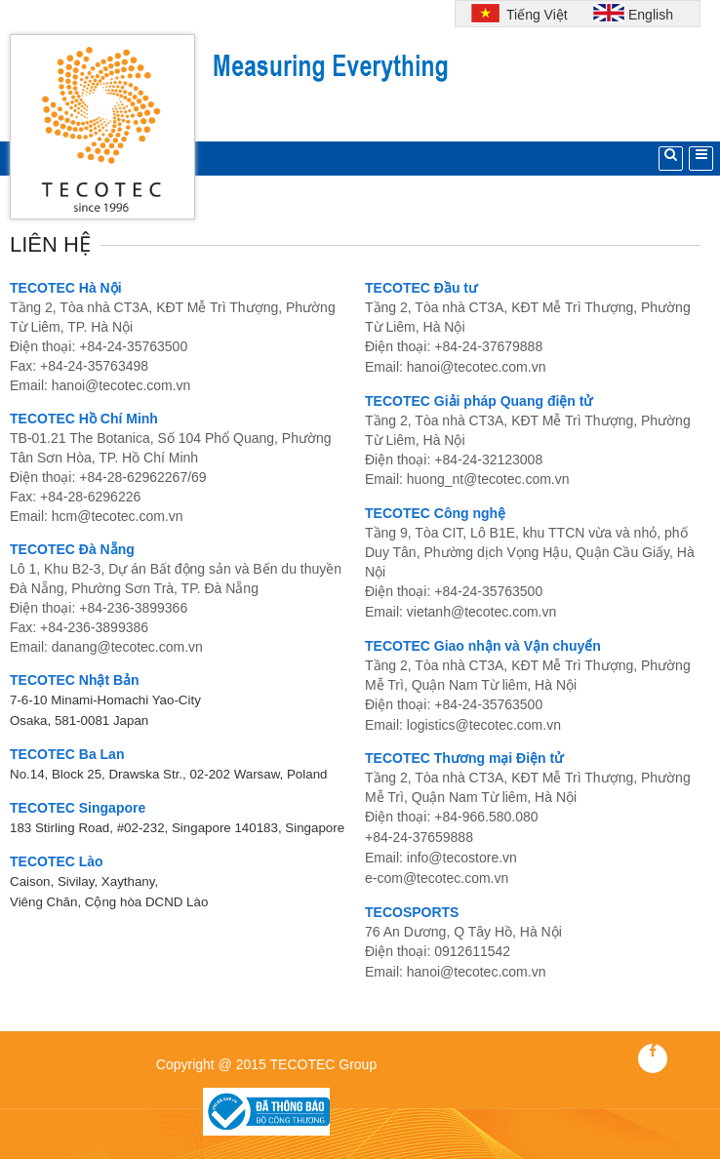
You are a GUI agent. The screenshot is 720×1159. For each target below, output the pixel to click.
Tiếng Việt (534, 14)
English (650, 14)
